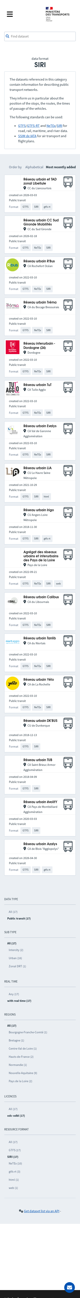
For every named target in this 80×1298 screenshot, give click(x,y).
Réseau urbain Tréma (40, 302)
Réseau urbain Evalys (40, 426)
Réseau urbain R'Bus (39, 261)
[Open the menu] (23, 14)
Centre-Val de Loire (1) (23, 1048)
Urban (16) (15, 958)
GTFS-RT (33, 125)
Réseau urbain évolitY (40, 802)
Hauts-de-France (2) (21, 1057)
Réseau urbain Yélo (38, 679)
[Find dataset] (40, 36)
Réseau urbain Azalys (40, 844)
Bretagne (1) (16, 1040)
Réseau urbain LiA (37, 468)
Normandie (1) (18, 1065)
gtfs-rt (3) (14, 1171)
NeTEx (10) (15, 1163)
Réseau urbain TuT (37, 385)
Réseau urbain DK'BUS (40, 721)
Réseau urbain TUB (37, 760)
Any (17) (14, 994)
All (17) (13, 912)
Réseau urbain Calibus (41, 597)
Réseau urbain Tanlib (39, 638)
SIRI (59, 125)
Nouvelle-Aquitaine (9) (23, 1073)
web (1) (13, 1188)
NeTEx (51, 125)
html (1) (14, 1180)
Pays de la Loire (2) (20, 1081)
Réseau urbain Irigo (38, 510)
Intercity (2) (16, 950)
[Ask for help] (69, 1287)
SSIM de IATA (27, 136)
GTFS (22, 125)
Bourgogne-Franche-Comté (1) (28, 1032)
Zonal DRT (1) (17, 966)
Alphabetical (34, 167)
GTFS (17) (15, 1150)
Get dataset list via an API (41, 1211)
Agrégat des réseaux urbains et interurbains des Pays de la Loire (40, 556)
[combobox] (40, 36)
